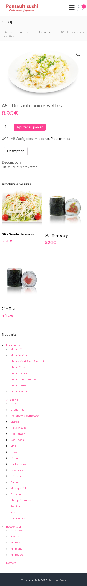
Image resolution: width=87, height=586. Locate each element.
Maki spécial (18, 488)
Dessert (11, 562)
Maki (13, 445)
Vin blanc (16, 548)
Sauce (14, 403)
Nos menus (13, 345)
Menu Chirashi (19, 367)
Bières (14, 536)
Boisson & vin (14, 526)
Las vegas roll (18, 470)
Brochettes (17, 518)
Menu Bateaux (20, 385)
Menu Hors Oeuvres (23, 379)
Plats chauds (46, 32)
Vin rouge (16, 554)
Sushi (13, 512)
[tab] (16, 151)
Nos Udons (17, 439)
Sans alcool (17, 530)
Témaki (15, 458)
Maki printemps (20, 500)
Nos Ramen (17, 433)
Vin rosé (15, 542)
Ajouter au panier (30, 127)
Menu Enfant (18, 391)
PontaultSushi (57, 580)
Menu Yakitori (19, 355)
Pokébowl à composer (24, 415)
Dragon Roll (18, 409)
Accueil (9, 32)
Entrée (15, 421)
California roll (18, 464)
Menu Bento (18, 373)
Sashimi (15, 506)
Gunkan (15, 494)
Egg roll (15, 482)
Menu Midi (17, 349)
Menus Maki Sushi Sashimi (27, 361)
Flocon (14, 451)
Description (15, 151)
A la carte (26, 32)
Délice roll (16, 476)
